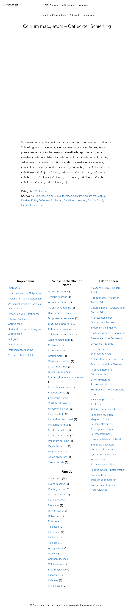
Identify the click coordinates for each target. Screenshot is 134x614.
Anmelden (98, 605)
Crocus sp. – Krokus (102, 343)
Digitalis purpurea (58, 372)
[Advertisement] (67, 120)
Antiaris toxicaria (57, 297)
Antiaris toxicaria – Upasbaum (108, 359)
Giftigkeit (13, 339)
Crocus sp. (54, 345)
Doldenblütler (29, 200)
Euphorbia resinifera (59, 387)
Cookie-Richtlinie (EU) (20, 355)
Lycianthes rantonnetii (60, 419)
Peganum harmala (58, 441)
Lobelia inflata (56, 414)
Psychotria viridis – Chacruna (107, 364)
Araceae (52, 553)
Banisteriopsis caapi (59, 313)
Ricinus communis (58, 451)
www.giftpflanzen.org (80, 605)
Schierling (38, 205)
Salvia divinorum (57, 457)
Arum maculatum (58, 302)
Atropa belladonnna (59, 307)
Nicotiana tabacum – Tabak (106, 439)
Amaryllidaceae (57, 494)
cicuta (50, 196)
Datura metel (55, 356)
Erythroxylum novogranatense (65, 377)
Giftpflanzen (11, 4)
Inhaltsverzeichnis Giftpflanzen (25, 293)
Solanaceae (54, 478)
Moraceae (53, 505)
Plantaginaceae (57, 489)
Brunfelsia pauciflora (60, 323)
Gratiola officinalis (58, 403)
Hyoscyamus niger (58, 408)
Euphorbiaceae (56, 484)
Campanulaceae (57, 559)
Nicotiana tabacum (58, 435)
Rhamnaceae (55, 510)
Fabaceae (53, 575)
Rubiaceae (54, 516)
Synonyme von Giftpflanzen (24, 314)
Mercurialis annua (58, 425)
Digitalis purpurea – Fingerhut (108, 333)
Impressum (14, 288)
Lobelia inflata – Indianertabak (108, 470)
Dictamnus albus (57, 366)
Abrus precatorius (58, 291)
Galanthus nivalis (58, 398)
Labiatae (53, 537)
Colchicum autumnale (60, 334)
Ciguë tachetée (63, 196)
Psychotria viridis (57, 446)
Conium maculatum (94, 196)
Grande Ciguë (95, 200)
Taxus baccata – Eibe (103, 464)
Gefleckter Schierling (50, 200)
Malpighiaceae (56, 500)
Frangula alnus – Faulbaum (106, 338)
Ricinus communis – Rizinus (106, 409)
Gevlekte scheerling (75, 200)
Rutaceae (53, 521)
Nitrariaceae (55, 585)
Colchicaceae (55, 564)
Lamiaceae (54, 532)
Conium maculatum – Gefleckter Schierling (67, 26)
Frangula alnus (56, 392)
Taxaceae (53, 527)
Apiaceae (40, 196)
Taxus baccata (56, 462)
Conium (77, 196)
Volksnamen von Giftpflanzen (25, 298)
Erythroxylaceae (57, 569)
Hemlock (26, 205)
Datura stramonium (59, 361)
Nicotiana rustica (57, 430)
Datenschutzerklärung (20, 350)
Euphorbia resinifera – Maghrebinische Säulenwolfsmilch (103, 419)
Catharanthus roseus (60, 329)
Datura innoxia (56, 350)
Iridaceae (53, 580)
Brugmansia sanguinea (61, 318)
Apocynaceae (55, 548)
